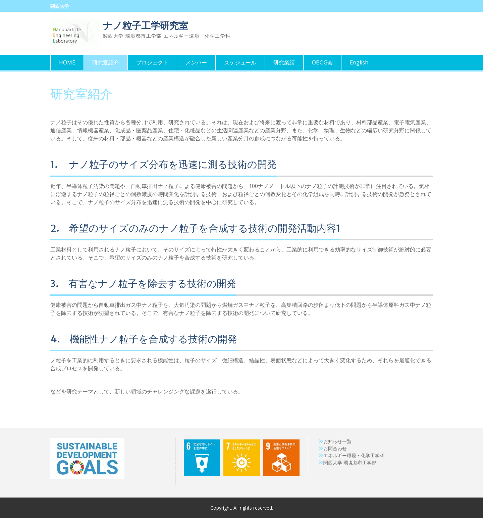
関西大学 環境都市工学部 (349, 462)
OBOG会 (322, 62)
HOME (67, 62)
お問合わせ (335, 448)
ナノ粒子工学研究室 (145, 25)
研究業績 (284, 62)
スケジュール (240, 62)
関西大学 (59, 6)
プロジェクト (152, 62)
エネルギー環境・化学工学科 (353, 455)
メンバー (196, 62)
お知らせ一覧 (337, 441)
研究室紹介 (105, 62)
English (359, 62)
